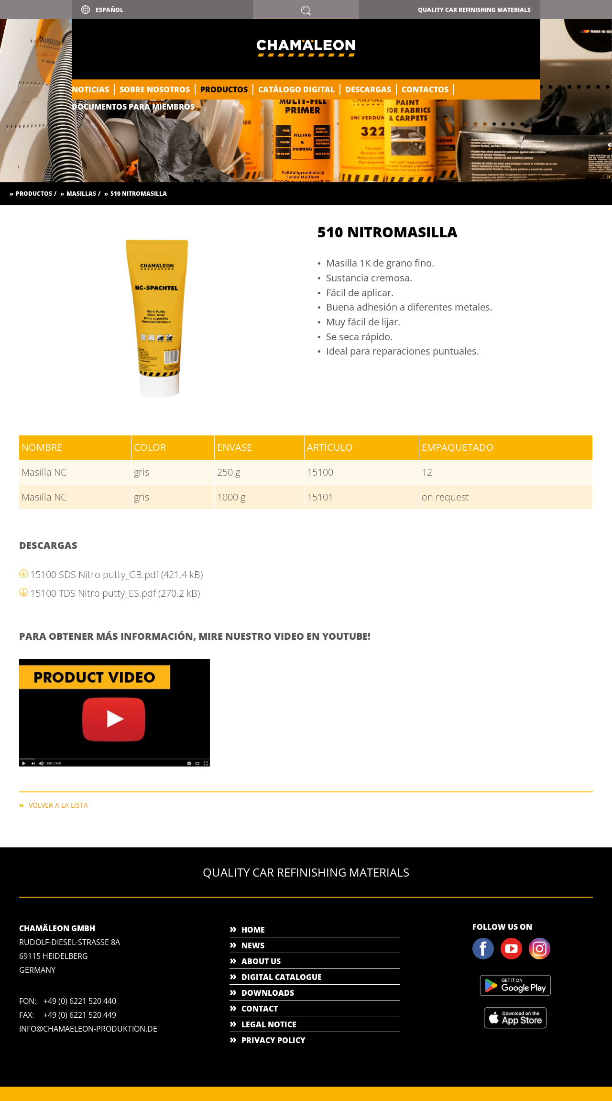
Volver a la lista (58, 805)
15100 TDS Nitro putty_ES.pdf (115, 593)
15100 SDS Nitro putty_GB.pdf (116, 574)
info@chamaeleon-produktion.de (88, 1028)
